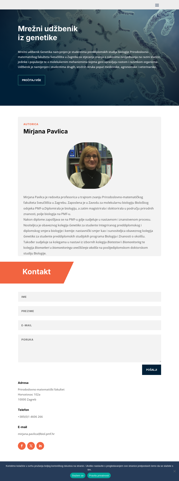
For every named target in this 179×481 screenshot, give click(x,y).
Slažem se (78, 475)
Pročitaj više (31, 80)
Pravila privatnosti (99, 475)
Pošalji (151, 369)
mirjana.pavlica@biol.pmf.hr (36, 434)
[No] (174, 471)
